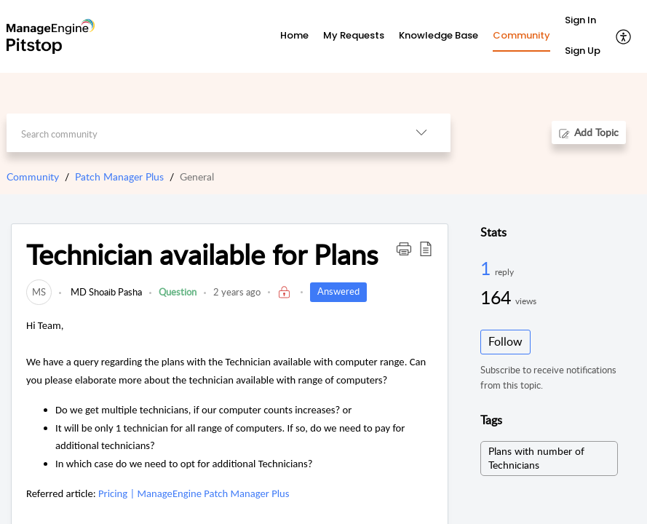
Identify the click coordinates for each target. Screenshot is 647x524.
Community (33, 176)
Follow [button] (505, 341)
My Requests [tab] (353, 35)
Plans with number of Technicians (536, 458)
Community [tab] (521, 35)
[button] (624, 36)
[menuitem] (582, 21)
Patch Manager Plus (119, 176)
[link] (39, 291)
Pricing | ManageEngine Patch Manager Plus (194, 493)
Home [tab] (294, 35)
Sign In (580, 20)
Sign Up (582, 50)
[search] (199, 133)
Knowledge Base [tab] (438, 35)
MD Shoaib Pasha (105, 291)
